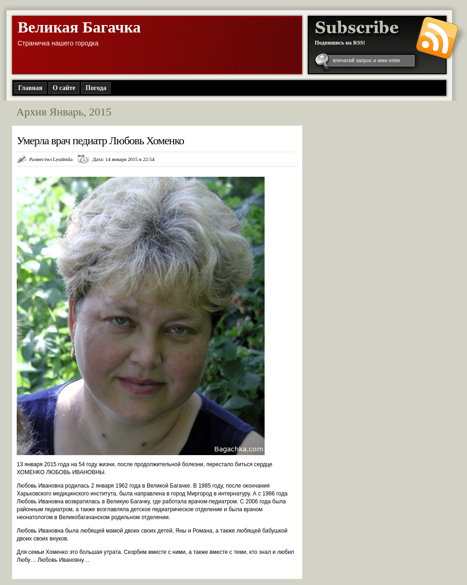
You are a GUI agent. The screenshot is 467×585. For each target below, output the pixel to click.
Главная (30, 87)
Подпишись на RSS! (340, 42)
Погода (95, 87)
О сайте (63, 87)
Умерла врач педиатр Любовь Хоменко (100, 141)
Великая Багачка (79, 27)
